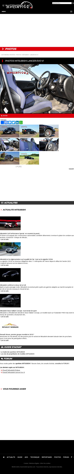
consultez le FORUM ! (62, 363)
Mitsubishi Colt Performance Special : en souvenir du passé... (20, 233)
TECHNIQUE (34, 457)
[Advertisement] (37, 30)
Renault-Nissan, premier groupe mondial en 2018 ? (17, 334)
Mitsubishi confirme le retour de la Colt (13, 285)
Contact (26, 463)
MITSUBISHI (25, 54)
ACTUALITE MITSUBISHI (14, 210)
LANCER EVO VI (34, 54)
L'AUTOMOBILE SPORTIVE (8, 54)
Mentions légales (34, 463)
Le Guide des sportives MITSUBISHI (13, 352)
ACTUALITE (11, 457)
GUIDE (19, 457)
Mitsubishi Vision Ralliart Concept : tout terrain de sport (18, 311)
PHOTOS (18, 54)
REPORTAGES (47, 457)
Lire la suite (5, 239)
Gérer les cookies (45, 463)
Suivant (71, 169)
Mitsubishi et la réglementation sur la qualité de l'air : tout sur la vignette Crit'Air (26, 259)
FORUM (66, 457)
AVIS (26, 457)
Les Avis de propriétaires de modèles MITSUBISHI (17, 354)
